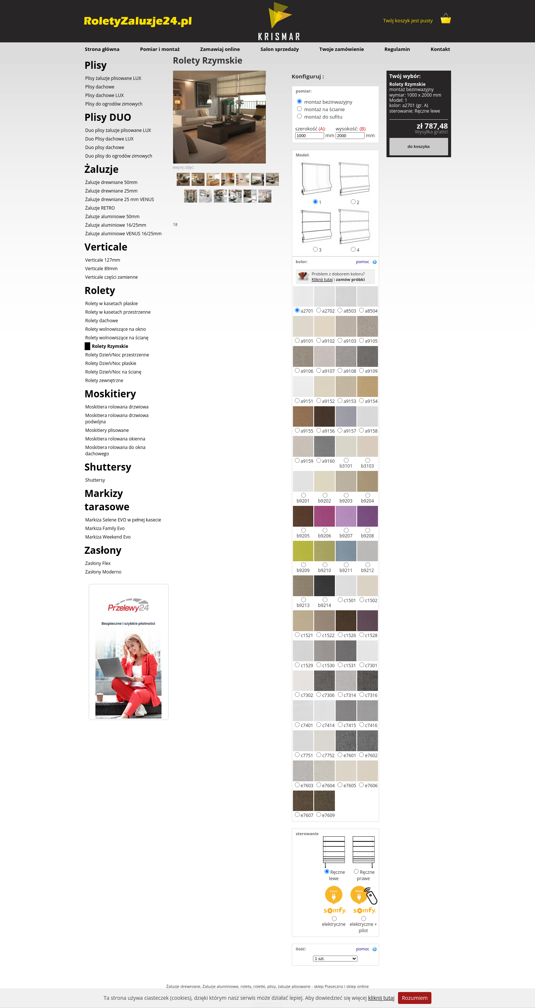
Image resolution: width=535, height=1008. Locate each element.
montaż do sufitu (323, 116)
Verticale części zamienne (111, 277)
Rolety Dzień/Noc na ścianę (113, 372)
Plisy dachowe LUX (104, 95)
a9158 (371, 431)
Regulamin (397, 49)
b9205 (303, 536)
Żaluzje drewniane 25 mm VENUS (119, 199)
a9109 (371, 371)
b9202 (324, 501)
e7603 (307, 785)
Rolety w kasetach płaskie (111, 303)
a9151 (307, 401)
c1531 (350, 665)
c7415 (350, 725)
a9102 (328, 341)
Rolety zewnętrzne (104, 380)
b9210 (324, 570)
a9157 (349, 431)
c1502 (371, 600)
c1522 (328, 635)
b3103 (367, 466)
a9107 (328, 371)
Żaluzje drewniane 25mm (111, 191)
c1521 (307, 635)
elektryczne (333, 924)
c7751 (307, 755)
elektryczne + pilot (363, 927)
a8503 (349, 311)
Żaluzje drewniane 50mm (111, 182)
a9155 (307, 431)
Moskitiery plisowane (107, 430)
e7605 (349, 785)
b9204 (367, 501)
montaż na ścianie (324, 109)
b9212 (367, 570)
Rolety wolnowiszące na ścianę (117, 338)
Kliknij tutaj (322, 279)
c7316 (371, 695)
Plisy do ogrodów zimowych (114, 104)
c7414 (328, 725)
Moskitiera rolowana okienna (115, 439)
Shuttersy (95, 480)
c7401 (307, 725)
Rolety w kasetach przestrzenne (118, 312)
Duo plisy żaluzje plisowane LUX (118, 130)
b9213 (303, 605)
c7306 (328, 695)
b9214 (324, 605)
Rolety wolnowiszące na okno (115, 329)
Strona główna (102, 49)
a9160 (328, 461)
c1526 (350, 635)
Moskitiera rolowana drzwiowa (117, 407)
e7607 (307, 815)
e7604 (328, 785)
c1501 (350, 600)
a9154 (371, 401)
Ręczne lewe (337, 875)
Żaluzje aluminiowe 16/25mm (115, 225)
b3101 (345, 466)
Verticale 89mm (101, 268)
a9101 (307, 341)
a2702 (328, 311)
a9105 (371, 341)
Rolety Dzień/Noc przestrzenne (117, 355)
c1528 (371, 635)
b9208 (367, 536)
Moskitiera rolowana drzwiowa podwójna (117, 418)
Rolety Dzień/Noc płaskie (111, 363)
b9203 (345, 501)
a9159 (307, 461)
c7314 (350, 695)
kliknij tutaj (381, 997)
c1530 (328, 665)
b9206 (324, 536)
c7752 (328, 755)
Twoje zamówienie (341, 49)
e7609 (328, 815)
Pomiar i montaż (160, 49)
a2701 (307, 311)
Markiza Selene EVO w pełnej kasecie (123, 520)
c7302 (307, 695)
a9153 (349, 401)
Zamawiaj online (220, 49)
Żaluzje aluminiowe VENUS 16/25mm (123, 233)
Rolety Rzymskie (110, 346)
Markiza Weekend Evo (108, 537)
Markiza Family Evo (105, 528)
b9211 (345, 570)
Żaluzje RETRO (100, 208)
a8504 (371, 311)
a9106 (307, 371)
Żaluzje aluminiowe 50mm (112, 216)
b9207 (345, 536)
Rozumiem (415, 997)
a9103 (349, 341)
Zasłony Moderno (103, 572)
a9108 (349, 371)
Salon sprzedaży (280, 49)
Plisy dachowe (100, 87)
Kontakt (440, 49)
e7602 (371, 755)
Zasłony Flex (98, 563)
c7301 (371, 665)
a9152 (328, 401)
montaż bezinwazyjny (328, 101)
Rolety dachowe (101, 320)
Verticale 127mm (102, 260)
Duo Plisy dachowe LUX (109, 139)
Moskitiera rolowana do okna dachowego (115, 450)
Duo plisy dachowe (104, 147)
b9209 (303, 570)
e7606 (371, 785)
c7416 (371, 725)
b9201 (303, 501)
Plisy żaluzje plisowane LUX (113, 78)
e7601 (349, 755)
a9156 (328, 431)
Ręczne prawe (366, 875)
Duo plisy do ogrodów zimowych (119, 156)
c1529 (307, 665)
